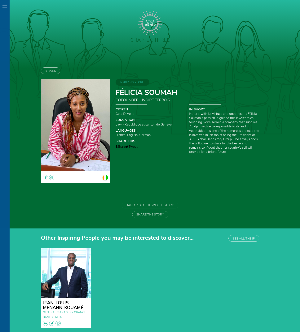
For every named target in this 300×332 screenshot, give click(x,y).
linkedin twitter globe (52, 323)
